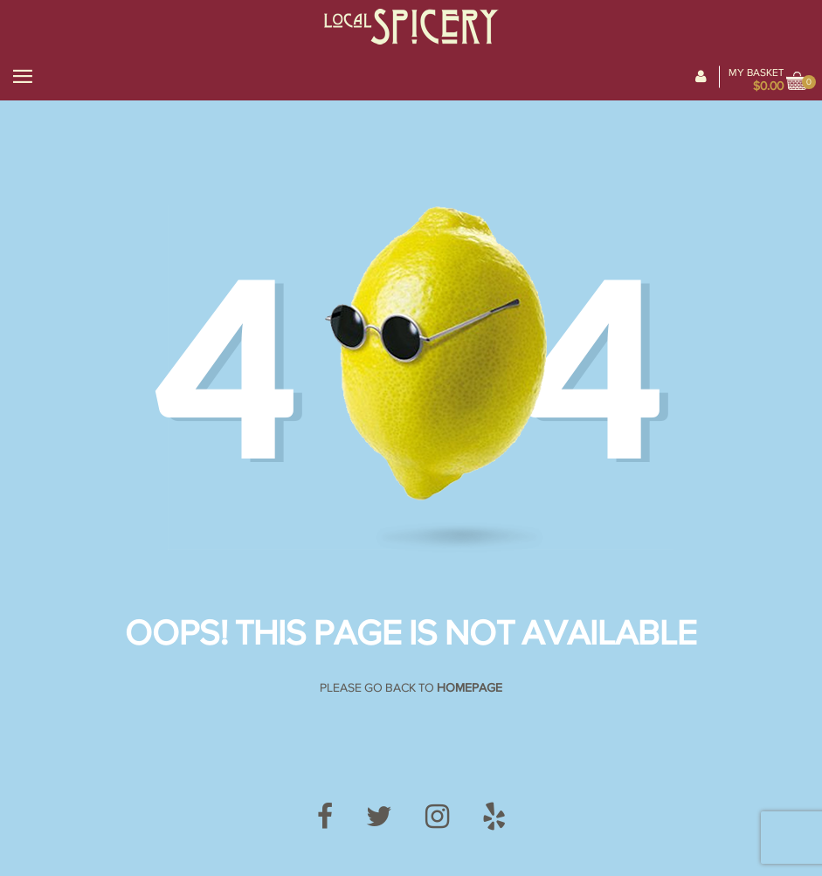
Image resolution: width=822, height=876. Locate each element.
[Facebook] (325, 817)
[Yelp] (494, 817)
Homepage (469, 687)
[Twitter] (379, 817)
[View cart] (797, 82)
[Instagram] (437, 817)
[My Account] (701, 76)
